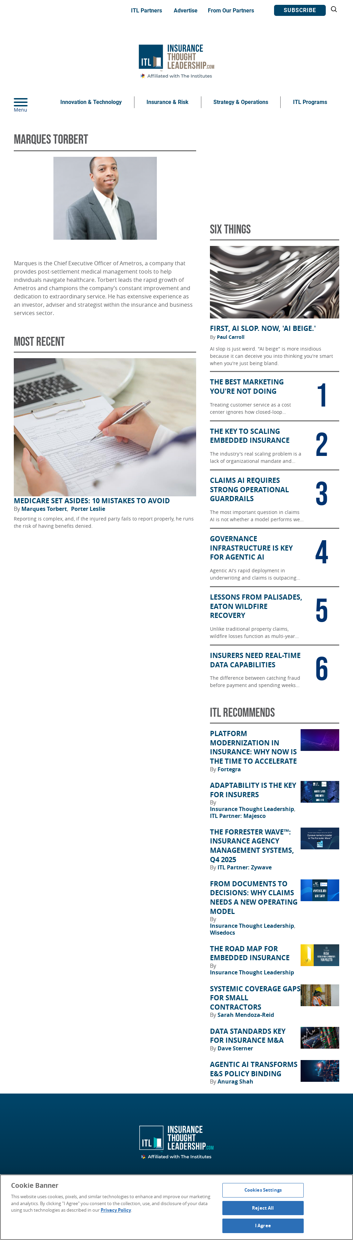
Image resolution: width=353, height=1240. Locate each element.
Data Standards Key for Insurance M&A (247, 1036)
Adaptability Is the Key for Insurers (253, 790)
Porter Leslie (88, 509)
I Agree (263, 1225)
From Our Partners (231, 10)
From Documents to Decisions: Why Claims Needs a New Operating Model (253, 897)
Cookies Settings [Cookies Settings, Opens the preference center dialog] (263, 1190)
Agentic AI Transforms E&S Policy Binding (253, 1069)
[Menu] (31, 102)
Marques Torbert (44, 509)
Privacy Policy (116, 1210)
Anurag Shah (235, 1081)
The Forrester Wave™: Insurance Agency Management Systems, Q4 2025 (252, 846)
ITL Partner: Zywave (245, 867)
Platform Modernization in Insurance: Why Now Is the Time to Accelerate (253, 747)
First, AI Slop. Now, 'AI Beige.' (263, 328)
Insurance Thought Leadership (252, 809)
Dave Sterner (235, 1048)
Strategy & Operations (240, 102)
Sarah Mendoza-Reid (246, 1015)
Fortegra (229, 769)
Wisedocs (222, 932)
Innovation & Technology (91, 102)
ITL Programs (310, 102)
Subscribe (300, 10)
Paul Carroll (230, 337)
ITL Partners (146, 10)
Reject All (263, 1208)
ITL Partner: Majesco (238, 816)
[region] (176, 1207)
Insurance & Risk (168, 102)
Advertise (186, 10)
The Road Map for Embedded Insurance (250, 953)
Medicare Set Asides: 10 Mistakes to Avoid (92, 500)
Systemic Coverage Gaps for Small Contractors (255, 998)
